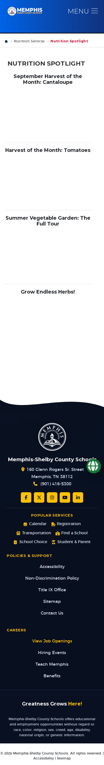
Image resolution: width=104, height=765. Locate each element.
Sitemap (52, 602)
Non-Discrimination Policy (52, 578)
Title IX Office (52, 590)
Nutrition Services (29, 41)
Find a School (71, 533)
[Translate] (94, 466)
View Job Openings (52, 641)
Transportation (33, 533)
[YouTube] (65, 497)
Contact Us (52, 613)
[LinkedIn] (78, 497)
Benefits (52, 676)
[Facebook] (26, 497)
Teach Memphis (52, 664)
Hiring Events (52, 653)
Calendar (35, 524)
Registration (66, 524)
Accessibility (52, 567)
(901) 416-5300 (55, 484)
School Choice (30, 542)
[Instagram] (52, 497)
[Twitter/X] (39, 497)
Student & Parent (71, 542)
